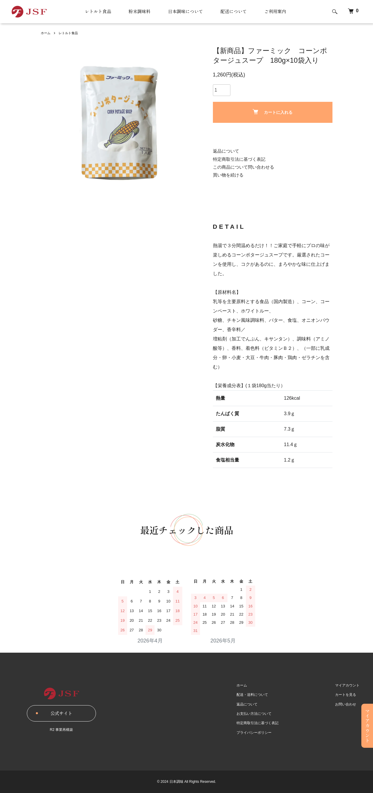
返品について (227, 151)
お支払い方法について (260, 714)
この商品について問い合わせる (245, 167)
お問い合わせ (347, 704)
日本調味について (185, 11)
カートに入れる (273, 112)
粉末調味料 (137, 11)
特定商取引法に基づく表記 (241, 159)
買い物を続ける (229, 174)
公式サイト (61, 713)
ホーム (46, 33)
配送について (235, 11)
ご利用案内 (278, 11)
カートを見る (347, 695)
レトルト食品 (94, 11)
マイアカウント (349, 685)
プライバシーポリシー (260, 732)
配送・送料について (258, 695)
